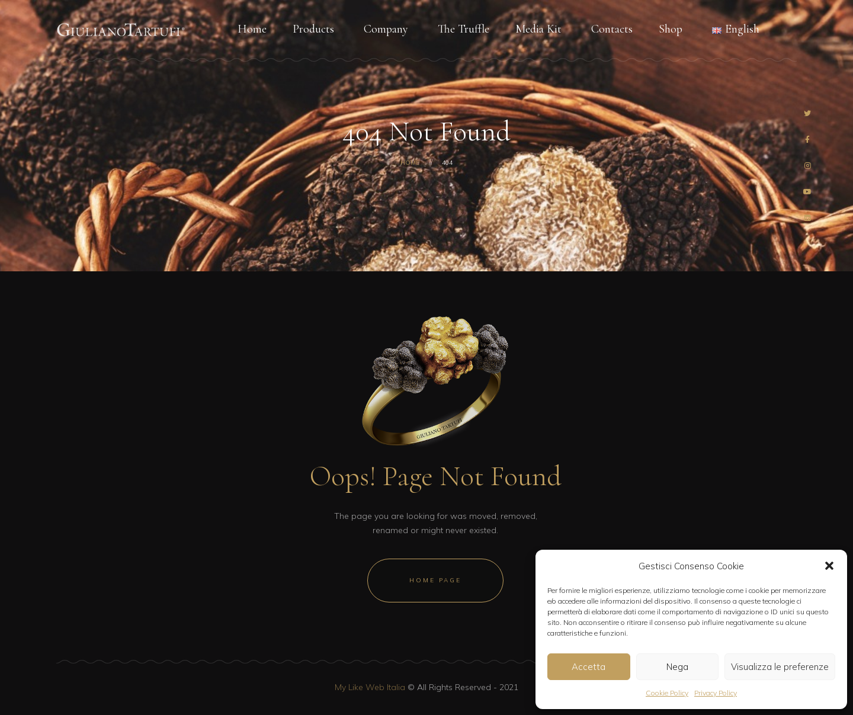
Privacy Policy (715, 692)
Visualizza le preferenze (780, 666)
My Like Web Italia (370, 687)
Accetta (588, 666)
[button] (829, 566)
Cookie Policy (667, 692)
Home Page (435, 580)
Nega (677, 666)
